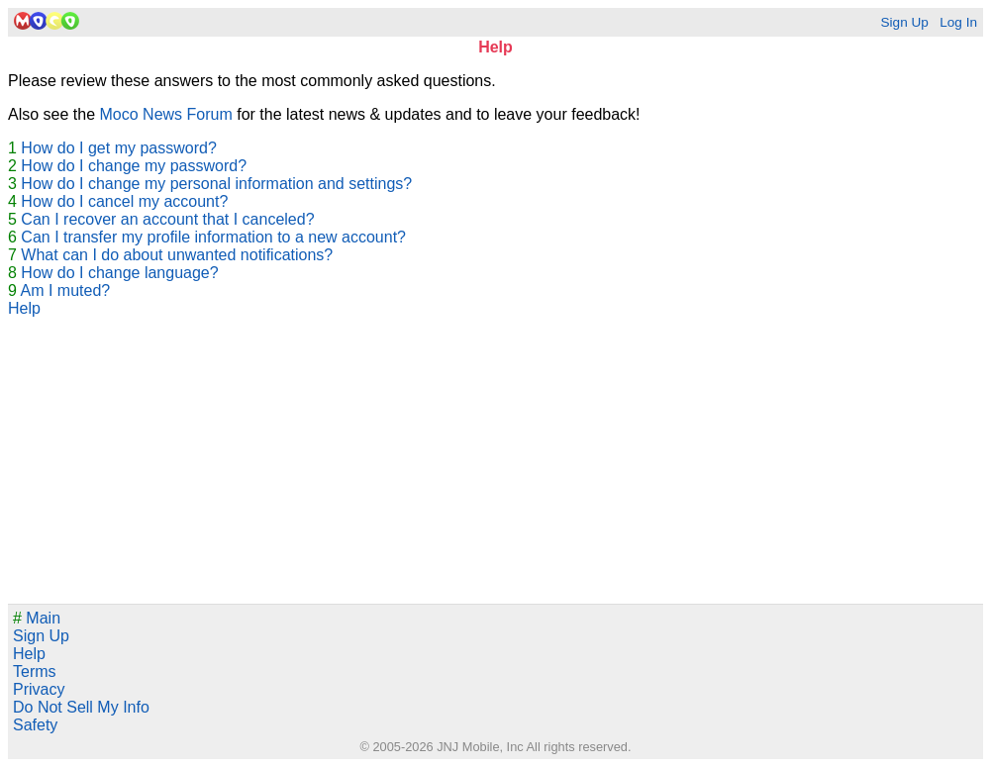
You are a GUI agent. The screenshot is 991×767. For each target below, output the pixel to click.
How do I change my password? (134, 165)
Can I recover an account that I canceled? (167, 219)
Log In (958, 22)
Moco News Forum (166, 114)
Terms (34, 671)
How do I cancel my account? (124, 201)
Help (24, 308)
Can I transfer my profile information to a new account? (213, 237)
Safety (35, 725)
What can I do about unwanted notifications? (177, 254)
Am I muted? (65, 290)
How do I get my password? (118, 148)
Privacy (38, 689)
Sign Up (904, 22)
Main (36, 618)
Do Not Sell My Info (81, 707)
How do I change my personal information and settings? (216, 183)
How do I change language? (119, 272)
